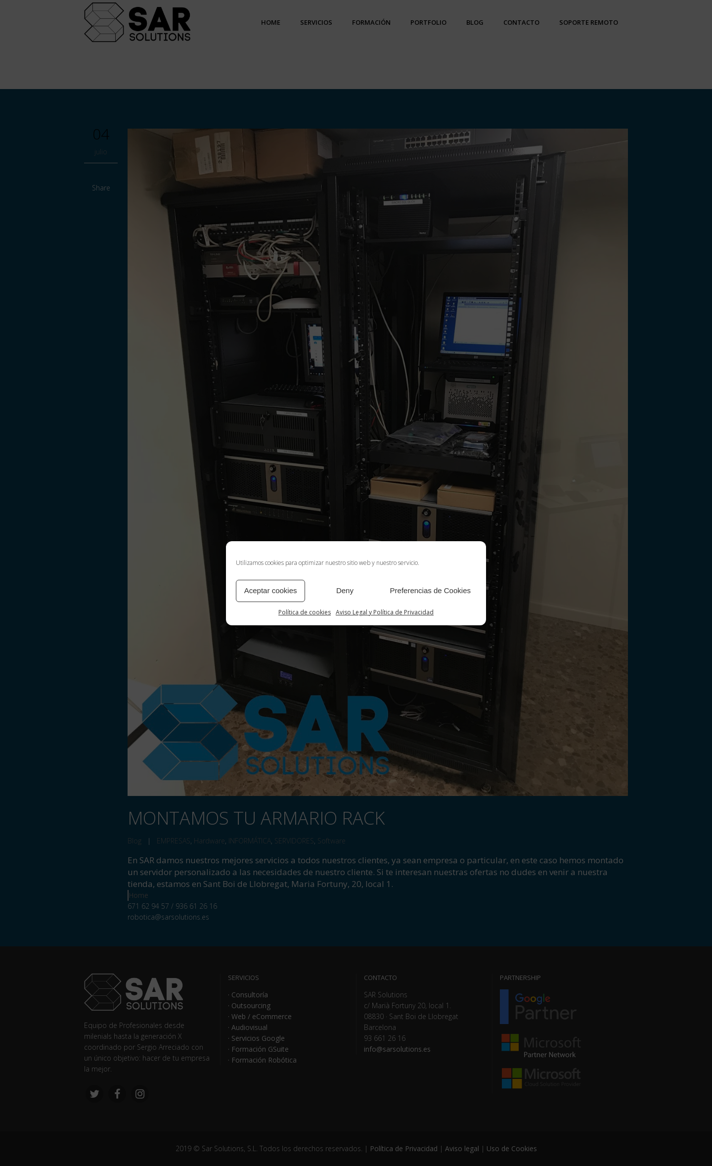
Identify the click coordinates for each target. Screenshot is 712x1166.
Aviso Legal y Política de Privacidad (385, 612)
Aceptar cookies (270, 590)
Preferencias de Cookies (430, 590)
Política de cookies (304, 612)
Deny (345, 590)
